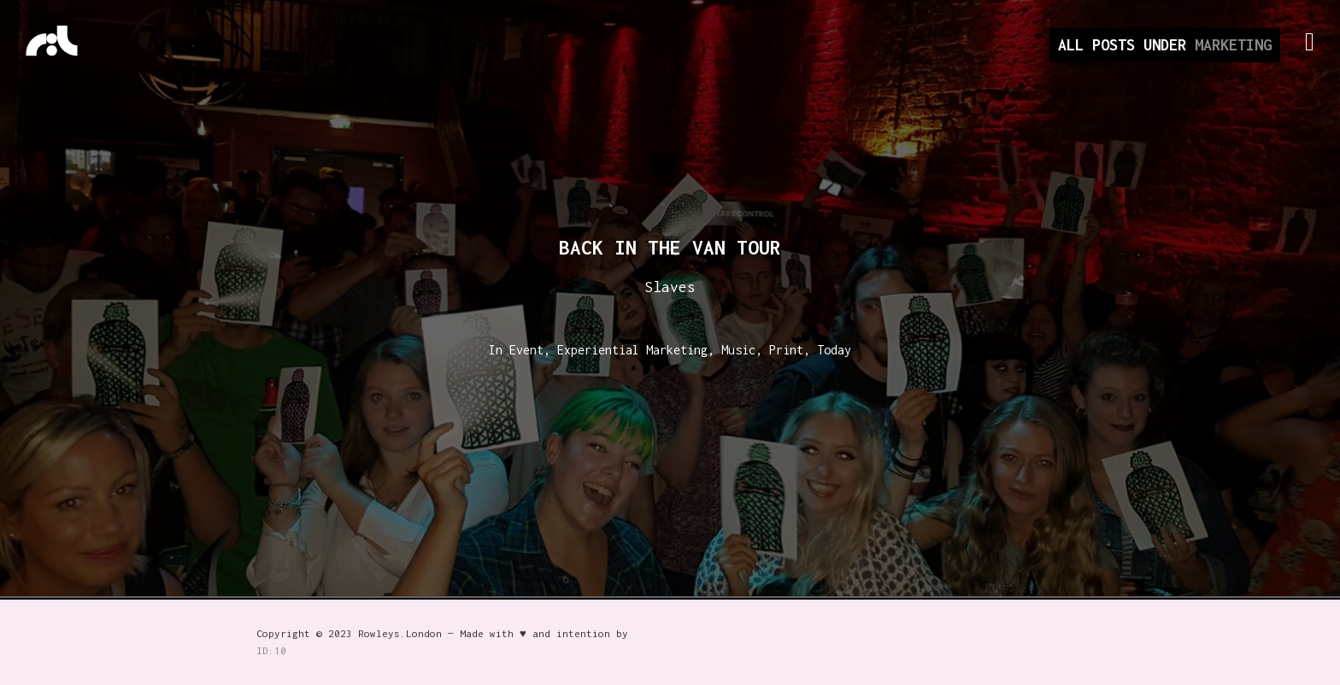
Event (526, 349)
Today (834, 349)
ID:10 (271, 650)
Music (738, 349)
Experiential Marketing (632, 349)
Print (786, 349)
